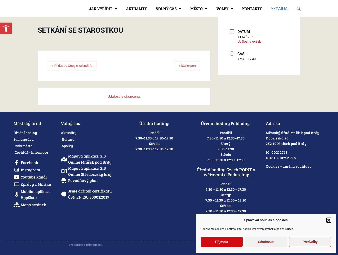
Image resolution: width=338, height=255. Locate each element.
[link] (6, 28)
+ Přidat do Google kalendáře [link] (76, 66)
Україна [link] (279, 8)
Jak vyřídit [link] (103, 8)
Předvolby (310, 242)
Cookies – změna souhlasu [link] (288, 166)
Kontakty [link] (252, 8)
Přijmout (221, 242)
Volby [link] (224, 8)
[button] (329, 220)
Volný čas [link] (168, 8)
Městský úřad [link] (27, 123)
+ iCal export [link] (184, 66)
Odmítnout (266, 242)
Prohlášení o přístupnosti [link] (86, 245)
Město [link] (198, 8)
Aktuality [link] (136, 8)
